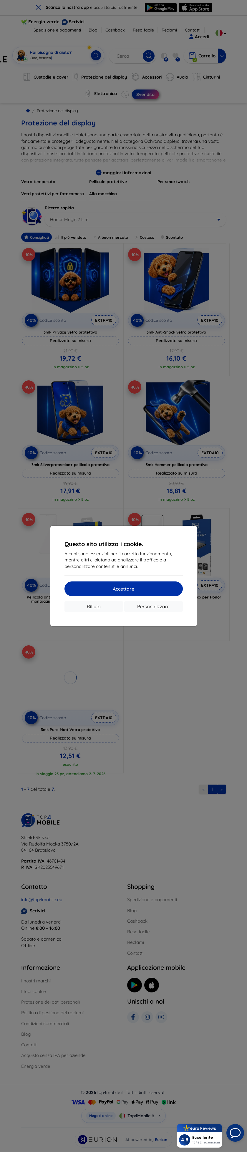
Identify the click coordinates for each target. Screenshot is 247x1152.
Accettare (123, 589)
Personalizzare (153, 606)
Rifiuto (94, 606)
